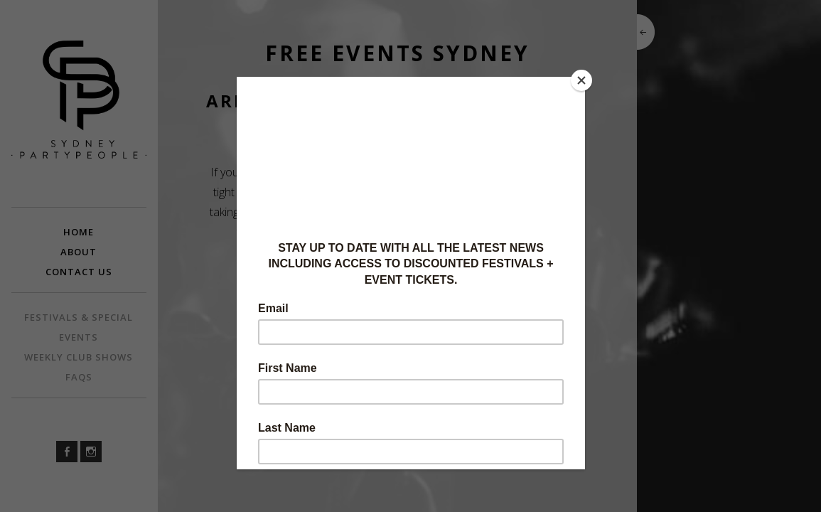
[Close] (581, 80)
